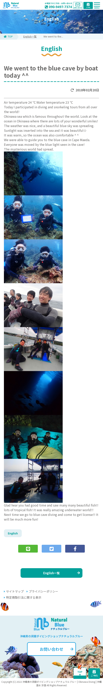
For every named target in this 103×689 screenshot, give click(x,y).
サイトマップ (14, 591)
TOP (8, 36)
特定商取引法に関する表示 (22, 597)
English (13, 533)
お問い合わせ (56, 649)
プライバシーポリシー (42, 591)
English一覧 (30, 36)
